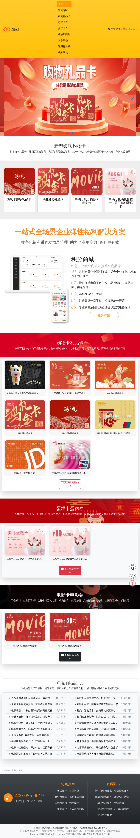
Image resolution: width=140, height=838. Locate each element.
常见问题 (74, 790)
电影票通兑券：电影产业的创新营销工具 (32, 729)
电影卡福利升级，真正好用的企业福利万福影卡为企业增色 (41, 722)
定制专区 (63, 10)
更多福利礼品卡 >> (70, 484)
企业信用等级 (104, 808)
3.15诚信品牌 (121, 808)
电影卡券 (63, 22)
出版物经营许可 (103, 796)
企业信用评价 (104, 814)
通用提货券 (64, 46)
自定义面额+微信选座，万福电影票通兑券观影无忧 (37, 735)
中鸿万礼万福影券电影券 (70, 645)
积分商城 (63, 52)
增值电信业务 (104, 802)
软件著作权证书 (103, 790)
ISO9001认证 (121, 796)
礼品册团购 (64, 34)
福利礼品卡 (64, 16)
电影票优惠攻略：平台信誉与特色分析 (96, 747)
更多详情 (104, 315)
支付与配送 (61, 796)
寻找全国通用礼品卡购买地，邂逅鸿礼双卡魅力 (35, 698)
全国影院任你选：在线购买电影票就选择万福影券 (102, 735)
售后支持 (62, 790)
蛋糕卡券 (63, 28)
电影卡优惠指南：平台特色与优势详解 (30, 747)
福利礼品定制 (76, 796)
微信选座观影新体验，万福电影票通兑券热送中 (101, 729)
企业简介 (62, 808)
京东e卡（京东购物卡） (25, 473)
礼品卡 (15, 770)
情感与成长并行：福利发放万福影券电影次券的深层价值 (40, 716)
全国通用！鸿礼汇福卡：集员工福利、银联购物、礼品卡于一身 (81, 393)
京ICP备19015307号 (29, 830)
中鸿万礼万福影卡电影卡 (25, 645)
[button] (133, 97)
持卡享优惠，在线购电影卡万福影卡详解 (97, 741)
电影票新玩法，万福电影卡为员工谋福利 (97, 722)
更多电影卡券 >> (70, 656)
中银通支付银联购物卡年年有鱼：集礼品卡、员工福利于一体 (80, 473)
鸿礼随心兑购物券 (115, 393)
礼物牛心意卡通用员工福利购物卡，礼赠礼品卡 (29, 393)
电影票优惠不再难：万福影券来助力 (94, 753)
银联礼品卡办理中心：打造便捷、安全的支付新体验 (103, 698)
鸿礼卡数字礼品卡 (70, 433)
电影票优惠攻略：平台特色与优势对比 (30, 753)
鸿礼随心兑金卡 (25, 433)
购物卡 (22, 770)
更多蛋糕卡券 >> (70, 570)
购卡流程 (74, 802)
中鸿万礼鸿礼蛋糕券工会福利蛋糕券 (70, 559)
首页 (60, 4)
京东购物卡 (64, 40)
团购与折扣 (61, 802)
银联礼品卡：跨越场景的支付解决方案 (96, 704)
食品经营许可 (121, 790)
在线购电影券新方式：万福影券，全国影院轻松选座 (38, 741)
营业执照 (119, 802)
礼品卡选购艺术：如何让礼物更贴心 (94, 710)
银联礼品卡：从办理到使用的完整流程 (30, 710)
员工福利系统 (76, 808)
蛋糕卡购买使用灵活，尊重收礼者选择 (30, 704)
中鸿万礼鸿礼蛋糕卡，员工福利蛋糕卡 (25, 559)
